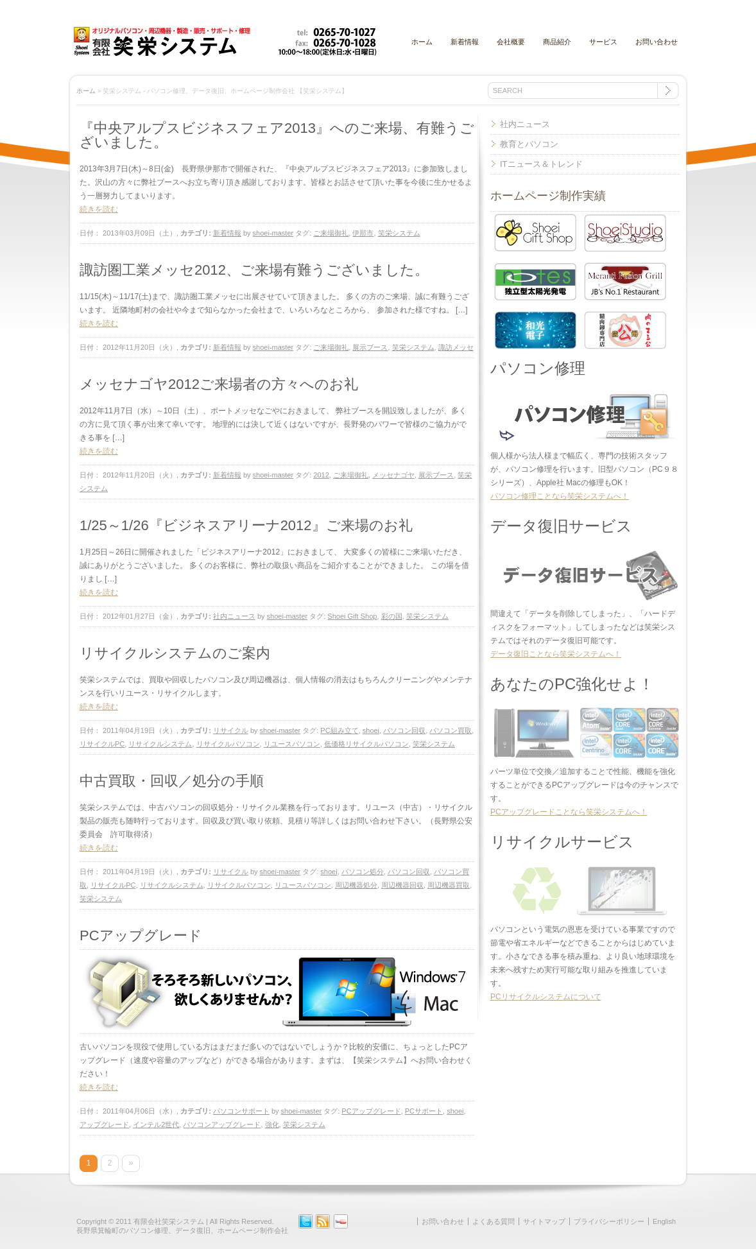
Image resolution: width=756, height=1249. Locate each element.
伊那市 (363, 233)
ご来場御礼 (330, 233)
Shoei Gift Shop (352, 616)
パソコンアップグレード (222, 1124)
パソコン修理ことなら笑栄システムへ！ (559, 496)
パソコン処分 (362, 871)
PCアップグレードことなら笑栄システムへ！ (569, 811)
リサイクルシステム (160, 744)
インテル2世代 (156, 1124)
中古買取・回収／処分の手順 (172, 781)
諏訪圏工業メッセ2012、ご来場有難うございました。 (254, 270)
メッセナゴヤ (393, 475)
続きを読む (99, 209)
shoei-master (273, 233)
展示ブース (370, 347)
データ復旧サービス (561, 526)
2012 (321, 475)
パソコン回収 (404, 730)
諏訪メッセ (456, 347)
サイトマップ (544, 1221)
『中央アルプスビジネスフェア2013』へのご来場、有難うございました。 (277, 135)
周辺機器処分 (356, 885)
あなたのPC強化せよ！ (572, 684)
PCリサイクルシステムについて (545, 996)
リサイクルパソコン (228, 744)
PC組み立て (339, 730)
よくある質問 (493, 1221)
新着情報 (465, 42)
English (664, 1221)
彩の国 (391, 616)
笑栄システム (399, 233)
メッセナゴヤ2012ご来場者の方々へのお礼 (219, 384)
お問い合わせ (656, 42)
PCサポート (424, 1111)
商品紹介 (557, 42)
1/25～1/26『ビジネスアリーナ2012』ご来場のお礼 (246, 525)
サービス (603, 42)
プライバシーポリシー (609, 1221)
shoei (371, 730)
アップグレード (104, 1124)
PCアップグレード (141, 935)
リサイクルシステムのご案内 (175, 653)
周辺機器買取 (448, 885)
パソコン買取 (450, 730)
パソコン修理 (537, 368)
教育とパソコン (529, 144)
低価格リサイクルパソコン (366, 744)
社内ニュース (234, 616)
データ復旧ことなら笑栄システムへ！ (555, 654)
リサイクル (230, 730)
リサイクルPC (102, 744)
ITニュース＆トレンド (541, 164)
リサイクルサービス (562, 841)
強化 (272, 1124)
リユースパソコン (292, 744)
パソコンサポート (241, 1111)
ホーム (422, 42)
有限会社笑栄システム (168, 1221)
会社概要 (511, 42)
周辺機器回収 (402, 885)
